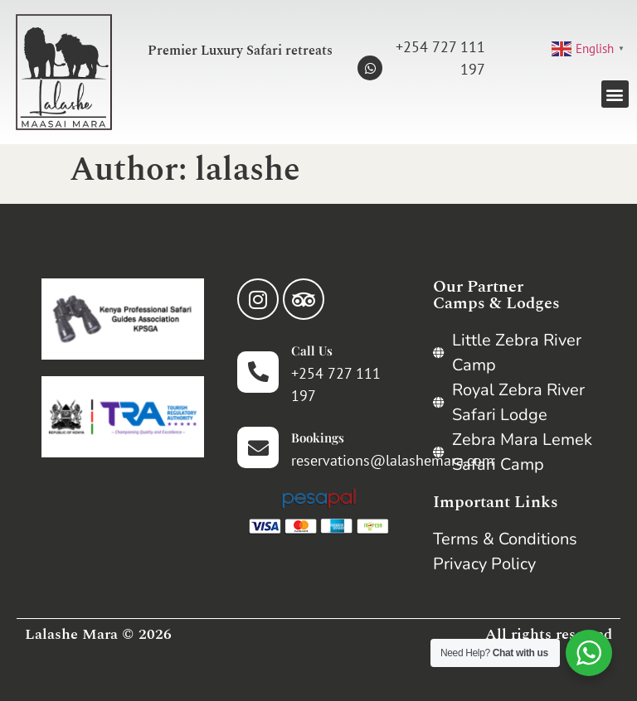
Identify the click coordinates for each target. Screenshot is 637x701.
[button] (615, 94)
